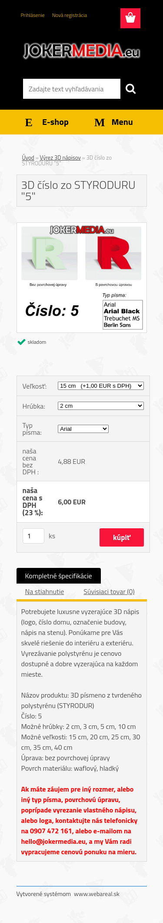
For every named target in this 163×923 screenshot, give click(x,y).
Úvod (28, 157)
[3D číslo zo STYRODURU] (81, 226)
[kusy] (33, 536)
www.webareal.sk (97, 893)
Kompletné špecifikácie (58, 576)
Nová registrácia (69, 15)
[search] (130, 89)
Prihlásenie (33, 15)
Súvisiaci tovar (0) (108, 591)
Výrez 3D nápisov (60, 157)
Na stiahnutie (44, 591)
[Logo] (81, 51)
